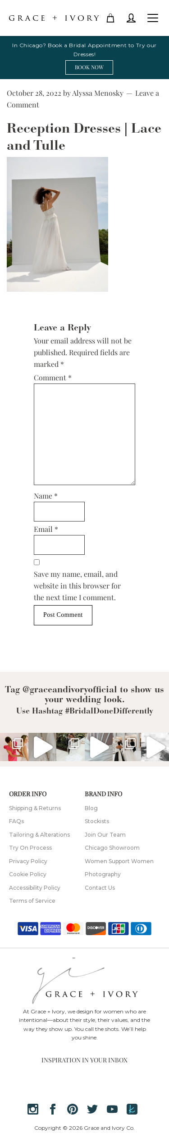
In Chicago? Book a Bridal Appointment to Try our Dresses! (84, 50)
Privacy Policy (28, 861)
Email (46, 529)
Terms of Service (32, 900)
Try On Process (30, 847)
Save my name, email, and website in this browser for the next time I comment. (77, 585)
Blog (91, 808)
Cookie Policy (27, 874)
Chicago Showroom (112, 847)
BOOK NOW (89, 67)
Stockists (97, 821)
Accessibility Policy (34, 887)
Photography (103, 874)
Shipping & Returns (35, 808)
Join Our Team (105, 834)
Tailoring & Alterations (39, 834)
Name (46, 495)
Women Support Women (119, 861)
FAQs (16, 821)
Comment (53, 377)
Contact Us (100, 887)
